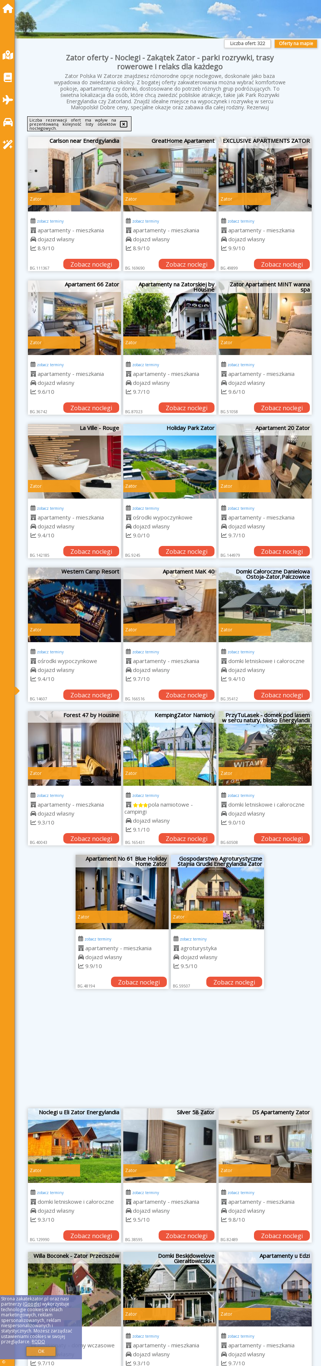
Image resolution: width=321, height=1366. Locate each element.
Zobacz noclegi (91, 264)
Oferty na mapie (296, 43)
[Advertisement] (169, 1052)
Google (32, 1304)
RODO (38, 1341)
